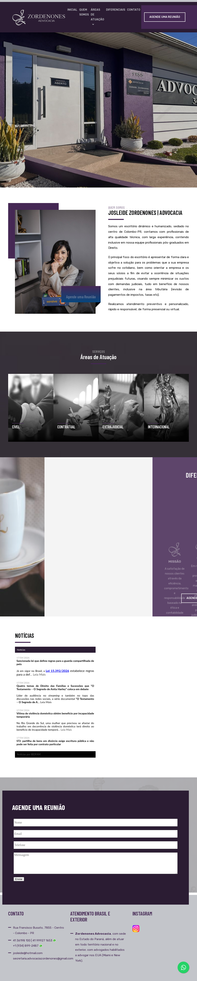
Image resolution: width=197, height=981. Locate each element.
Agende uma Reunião (164, 17)
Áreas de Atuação (97, 17)
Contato (133, 9)
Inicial (72, 9)
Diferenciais (115, 9)
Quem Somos (84, 12)
